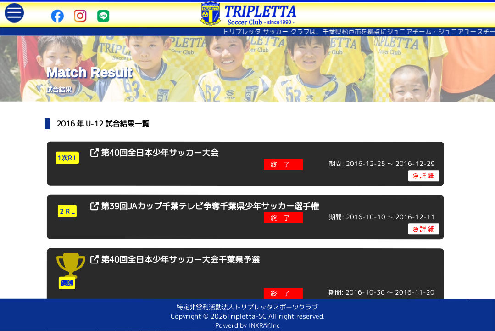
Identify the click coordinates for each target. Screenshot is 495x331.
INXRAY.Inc (264, 325)
